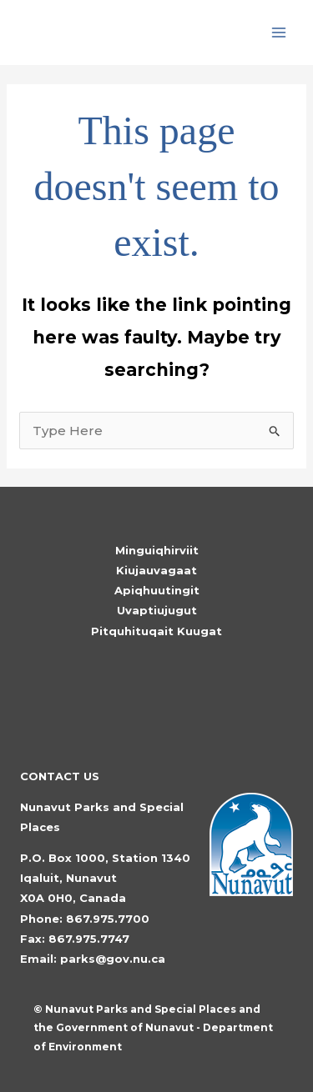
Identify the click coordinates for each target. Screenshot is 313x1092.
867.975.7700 (107, 918)
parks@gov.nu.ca (112, 958)
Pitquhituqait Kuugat (156, 631)
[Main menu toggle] (279, 33)
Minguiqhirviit (157, 550)
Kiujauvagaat (156, 570)
